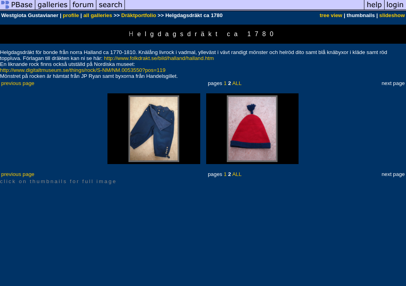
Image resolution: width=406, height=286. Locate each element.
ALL (237, 83)
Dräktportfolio (138, 15)
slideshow (392, 15)
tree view (331, 15)
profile (71, 15)
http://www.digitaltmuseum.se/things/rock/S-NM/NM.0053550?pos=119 (82, 70)
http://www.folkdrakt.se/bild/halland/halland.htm (159, 58)
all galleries (97, 15)
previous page (17, 83)
